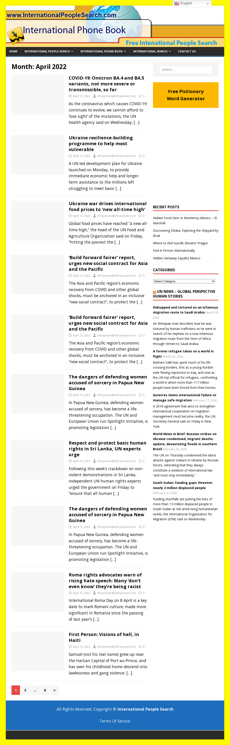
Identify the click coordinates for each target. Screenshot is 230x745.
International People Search (47, 51)
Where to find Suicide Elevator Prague (180, 243)
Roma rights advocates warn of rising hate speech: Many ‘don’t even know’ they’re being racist (105, 580)
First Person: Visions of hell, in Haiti (104, 637)
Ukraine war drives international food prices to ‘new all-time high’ (108, 206)
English (183, 3)
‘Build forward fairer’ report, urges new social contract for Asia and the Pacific (108, 263)
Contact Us (187, 51)
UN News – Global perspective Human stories (184, 294)
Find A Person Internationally (174, 250)
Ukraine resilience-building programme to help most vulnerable (101, 143)
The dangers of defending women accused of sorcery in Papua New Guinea (108, 382)
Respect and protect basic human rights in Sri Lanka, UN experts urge (107, 449)
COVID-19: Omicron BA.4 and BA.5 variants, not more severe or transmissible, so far (106, 84)
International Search (150, 51)
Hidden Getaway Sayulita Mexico (176, 258)
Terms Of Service (115, 721)
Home (13, 51)
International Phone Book (101, 51)
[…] (136, 122)
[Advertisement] (186, 154)
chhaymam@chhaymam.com (116, 96)
